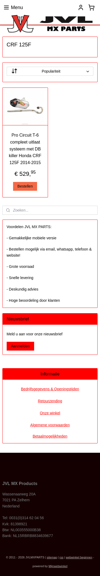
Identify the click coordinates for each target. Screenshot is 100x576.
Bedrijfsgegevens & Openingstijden (50, 389)
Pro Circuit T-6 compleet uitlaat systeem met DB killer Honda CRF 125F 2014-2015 (25, 149)
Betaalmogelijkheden (50, 436)
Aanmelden (20, 346)
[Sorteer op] (50, 71)
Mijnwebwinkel (58, 566)
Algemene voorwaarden (50, 425)
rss (61, 557)
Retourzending (50, 401)
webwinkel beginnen (79, 557)
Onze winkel (50, 413)
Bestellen (25, 186)
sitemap (52, 557)
